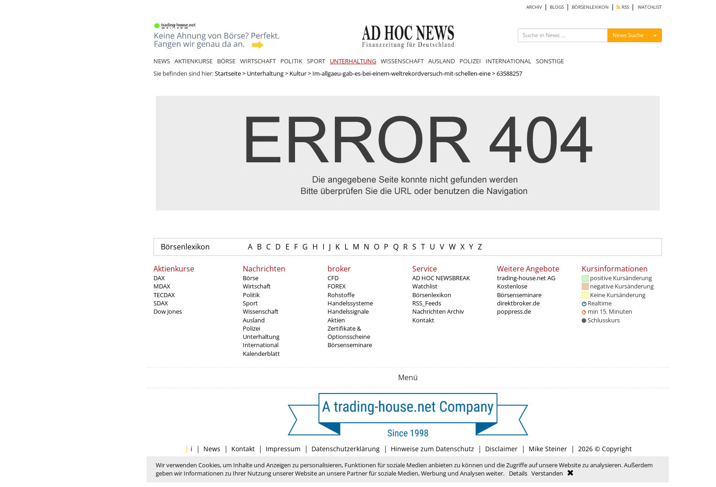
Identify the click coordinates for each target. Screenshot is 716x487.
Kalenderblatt (261, 353)
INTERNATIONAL (508, 61)
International (261, 345)
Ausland (254, 320)
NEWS (161, 61)
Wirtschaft (257, 286)
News (211, 448)
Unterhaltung (265, 73)
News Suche (628, 35)
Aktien (336, 320)
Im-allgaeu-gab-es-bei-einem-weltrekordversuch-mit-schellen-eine (401, 73)
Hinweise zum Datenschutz (432, 448)
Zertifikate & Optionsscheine (349, 332)
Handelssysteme (350, 303)
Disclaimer (501, 448)
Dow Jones (167, 311)
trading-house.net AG (526, 278)
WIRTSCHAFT (258, 61)
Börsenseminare (350, 345)
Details (518, 473)
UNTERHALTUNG (353, 61)
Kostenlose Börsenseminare (519, 290)
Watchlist (424, 286)
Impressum (283, 448)
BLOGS (557, 7)
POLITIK (291, 61)
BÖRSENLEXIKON (590, 7)
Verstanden (547, 473)
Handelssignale (348, 311)
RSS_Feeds (426, 303)
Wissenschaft (261, 311)
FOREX (337, 286)
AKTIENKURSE (194, 61)
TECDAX (164, 295)
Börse (250, 278)
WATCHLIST (650, 7)
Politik (251, 295)
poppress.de (514, 311)
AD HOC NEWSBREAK (441, 278)
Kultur (298, 73)
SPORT (316, 61)
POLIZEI (470, 61)
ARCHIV (534, 7)
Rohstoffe (341, 295)
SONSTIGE (550, 61)
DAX (159, 278)
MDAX (161, 286)
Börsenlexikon (185, 247)
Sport (250, 303)
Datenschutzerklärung (346, 448)
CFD (333, 278)
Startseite (228, 73)
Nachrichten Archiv (438, 311)
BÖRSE (226, 61)
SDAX (160, 303)
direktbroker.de (518, 303)
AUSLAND (441, 61)
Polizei (251, 328)
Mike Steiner (548, 448)
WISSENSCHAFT (402, 61)
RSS (623, 7)
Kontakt (423, 320)
